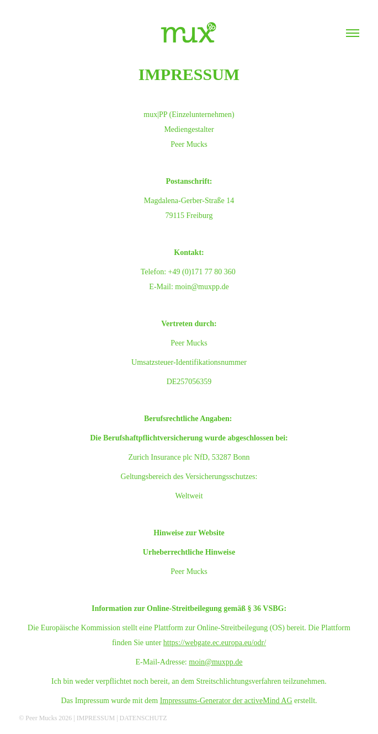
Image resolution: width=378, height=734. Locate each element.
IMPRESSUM (96, 718)
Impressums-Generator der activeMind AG (226, 700)
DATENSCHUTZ (143, 718)
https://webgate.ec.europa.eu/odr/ (214, 643)
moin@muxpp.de (215, 662)
